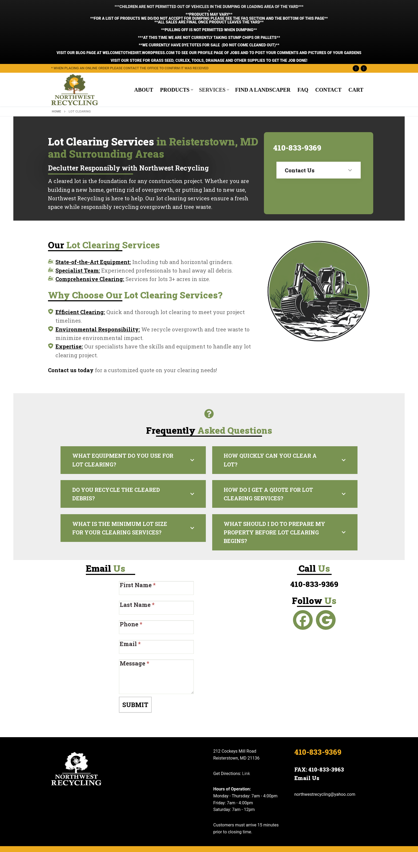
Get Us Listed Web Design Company (170, 842)
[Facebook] (356, 68)
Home (56, 111)
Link (246, 759)
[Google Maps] (364, 68)
